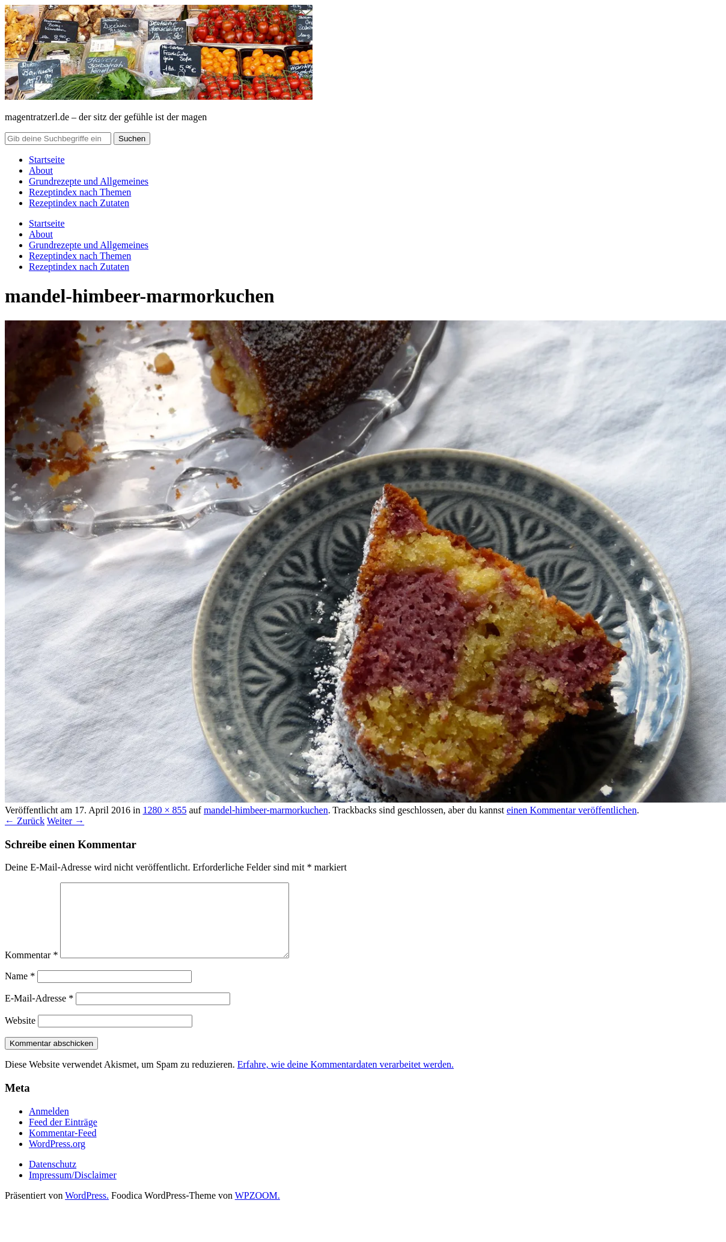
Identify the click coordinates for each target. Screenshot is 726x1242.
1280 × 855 (164, 810)
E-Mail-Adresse (39, 1013)
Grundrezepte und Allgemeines (88, 181)
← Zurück (24, 821)
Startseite (47, 159)
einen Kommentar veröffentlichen (572, 810)
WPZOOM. (257, 1210)
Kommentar (31, 969)
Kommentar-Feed (63, 1147)
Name (20, 990)
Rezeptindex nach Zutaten (79, 203)
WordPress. (87, 1210)
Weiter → (65, 821)
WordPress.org (57, 1158)
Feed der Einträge (63, 1136)
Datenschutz (52, 1178)
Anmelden (49, 1126)
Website (20, 1035)
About (41, 170)
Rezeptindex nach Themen (80, 192)
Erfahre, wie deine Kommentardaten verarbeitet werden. (345, 1079)
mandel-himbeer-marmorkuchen (266, 810)
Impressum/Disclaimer (73, 1189)
